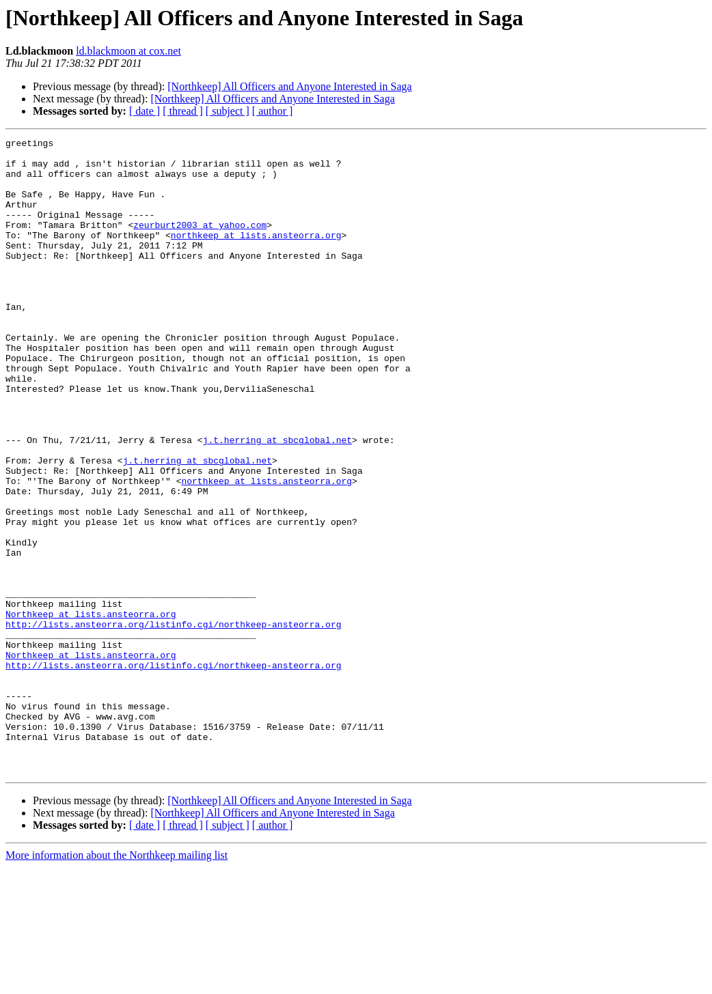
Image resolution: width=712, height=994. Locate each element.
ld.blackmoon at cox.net (128, 51)
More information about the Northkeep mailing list (116, 982)
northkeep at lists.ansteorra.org (256, 255)
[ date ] (144, 111)
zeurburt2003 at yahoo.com (199, 243)
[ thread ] (183, 111)
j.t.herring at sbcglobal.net (277, 501)
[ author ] (272, 111)
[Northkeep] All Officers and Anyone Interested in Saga (289, 86)
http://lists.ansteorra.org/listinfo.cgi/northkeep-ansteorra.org (173, 722)
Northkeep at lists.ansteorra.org (90, 710)
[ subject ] (227, 111)
